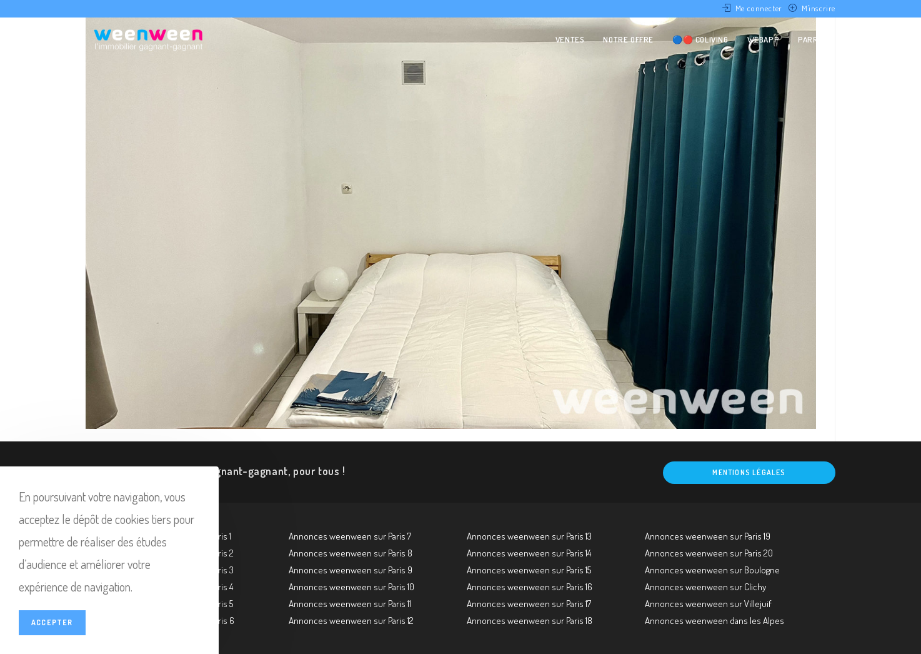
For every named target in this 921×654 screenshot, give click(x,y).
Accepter (52, 622)
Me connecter (758, 8)
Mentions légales (748, 472)
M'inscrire (818, 8)
